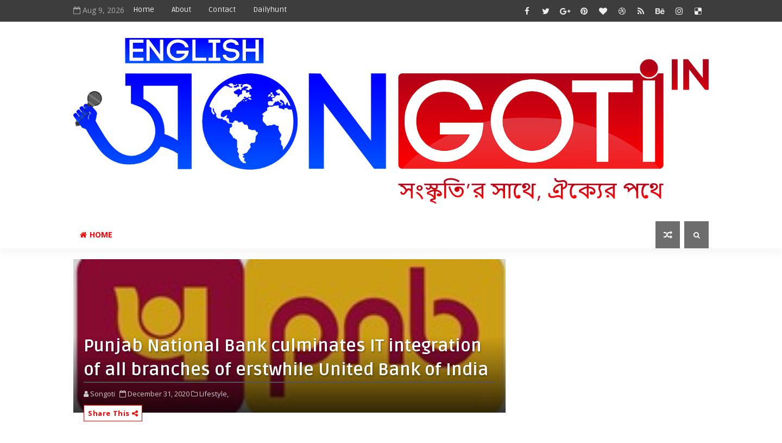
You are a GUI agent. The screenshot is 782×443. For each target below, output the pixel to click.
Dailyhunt (270, 9)
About (181, 9)
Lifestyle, (214, 394)
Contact (222, 9)
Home (143, 9)
